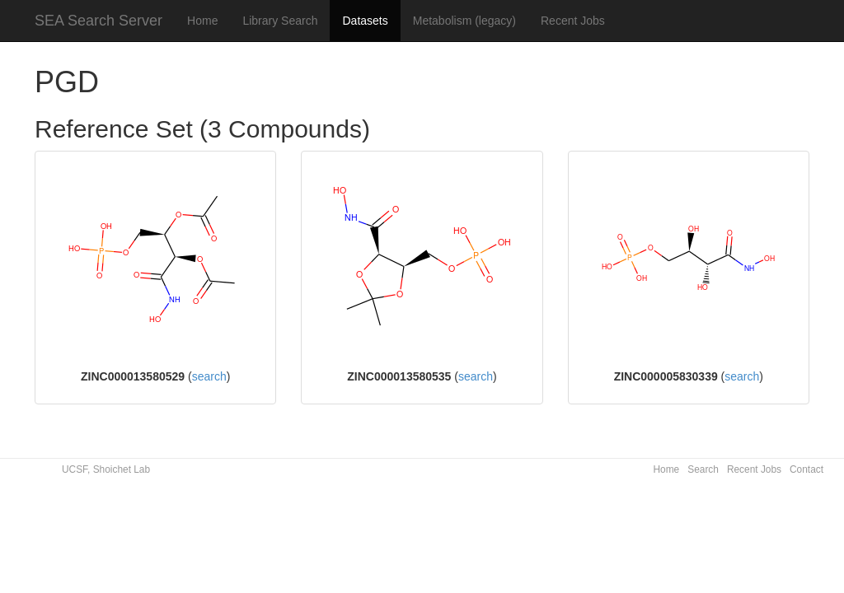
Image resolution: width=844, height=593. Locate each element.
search (209, 376)
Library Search (279, 20)
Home (202, 20)
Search (703, 469)
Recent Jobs (573, 20)
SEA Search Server (98, 20)
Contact (806, 469)
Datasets (364, 20)
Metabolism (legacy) (464, 20)
